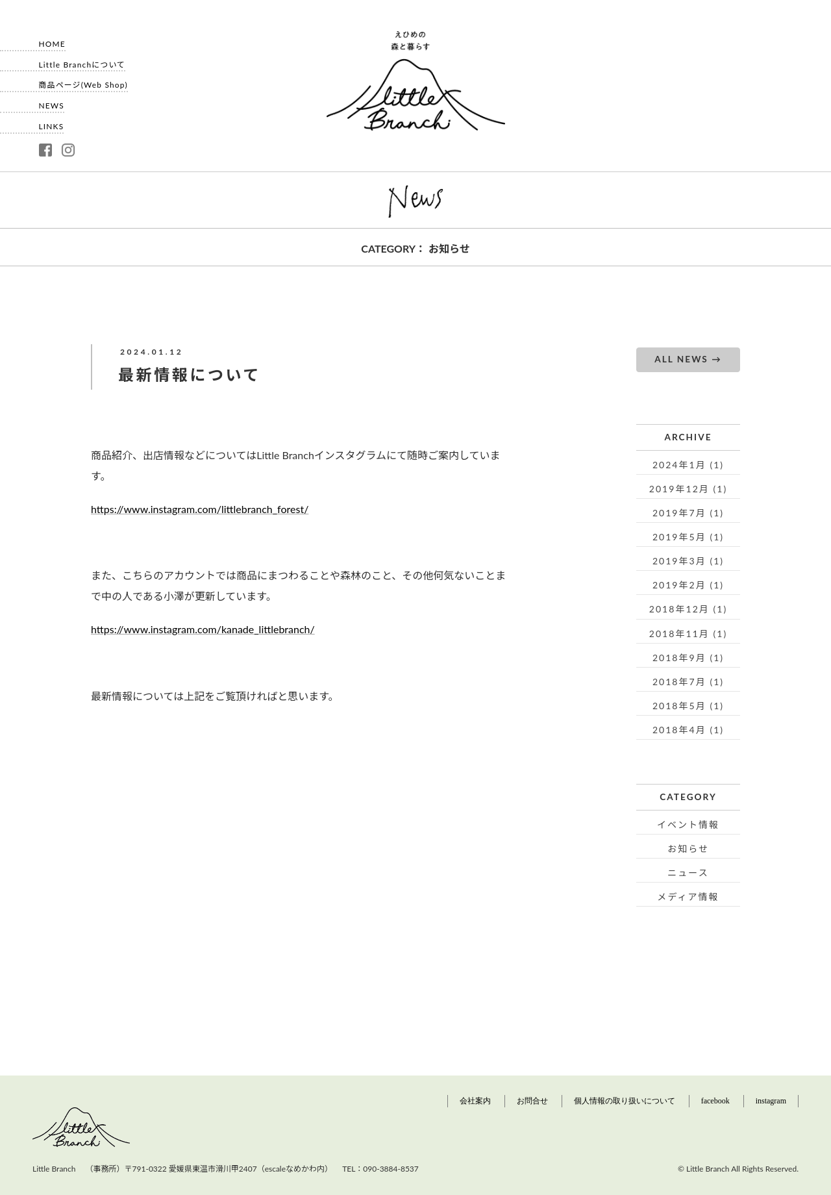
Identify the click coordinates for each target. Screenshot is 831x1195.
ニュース (687, 872)
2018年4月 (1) (688, 729)
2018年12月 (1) (688, 608)
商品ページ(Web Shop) (83, 80)
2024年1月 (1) (688, 464)
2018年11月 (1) (688, 633)
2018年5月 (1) (688, 705)
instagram (771, 1100)
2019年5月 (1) (688, 536)
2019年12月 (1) (688, 488)
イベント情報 (688, 824)
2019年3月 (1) (688, 560)
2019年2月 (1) (688, 584)
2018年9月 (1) (688, 657)
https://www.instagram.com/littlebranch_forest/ (199, 509)
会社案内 (475, 1100)
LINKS (51, 122)
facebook (715, 1100)
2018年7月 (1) (688, 681)
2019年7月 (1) (688, 512)
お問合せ (532, 1100)
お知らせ (688, 848)
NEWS (51, 101)
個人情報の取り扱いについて (624, 1100)
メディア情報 (688, 896)
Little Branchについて (82, 60)
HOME (52, 40)
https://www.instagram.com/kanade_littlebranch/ (203, 629)
